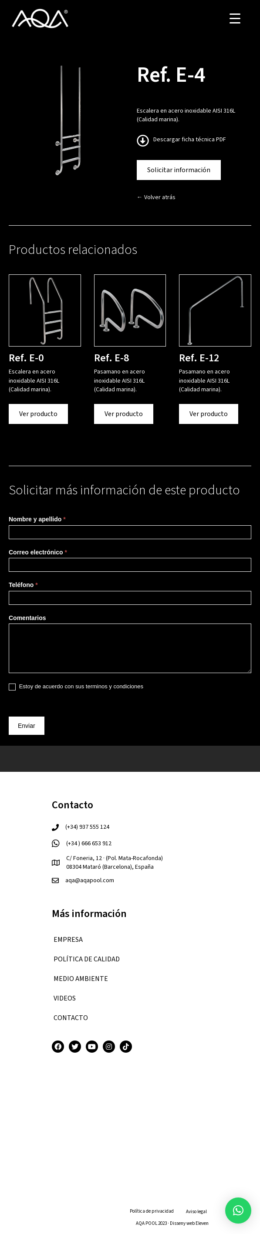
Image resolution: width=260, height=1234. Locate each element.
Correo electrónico (38, 552)
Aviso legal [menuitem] (196, 1211)
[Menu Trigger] (235, 18)
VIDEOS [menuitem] (65, 998)
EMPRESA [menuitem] (68, 939)
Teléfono (23, 584)
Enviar (26, 725)
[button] (238, 1210)
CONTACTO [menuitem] (71, 1018)
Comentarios (27, 617)
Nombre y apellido (37, 519)
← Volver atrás (156, 197)
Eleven (202, 1223)
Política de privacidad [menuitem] (152, 1211)
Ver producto (38, 414)
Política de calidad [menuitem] (87, 959)
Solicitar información (178, 170)
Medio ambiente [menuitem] (81, 979)
